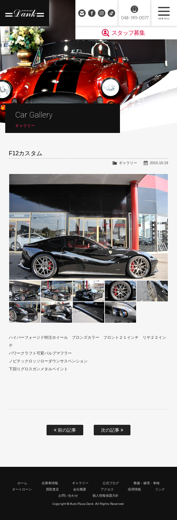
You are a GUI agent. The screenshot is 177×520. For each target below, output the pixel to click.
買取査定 (52, 489)
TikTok (111, 13)
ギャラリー (128, 163)
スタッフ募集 (128, 33)
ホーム (22, 483)
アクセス (107, 489)
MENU (164, 13)
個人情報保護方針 (105, 495)
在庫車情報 (50, 483)
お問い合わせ (82, 13)
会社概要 (79, 489)
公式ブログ (111, 483)
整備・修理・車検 (146, 483)
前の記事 (65, 430)
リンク (160, 489)
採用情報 (134, 489)
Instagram (102, 13)
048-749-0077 (134, 17)
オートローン (22, 489)
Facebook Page (92, 13)
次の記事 (112, 430)
